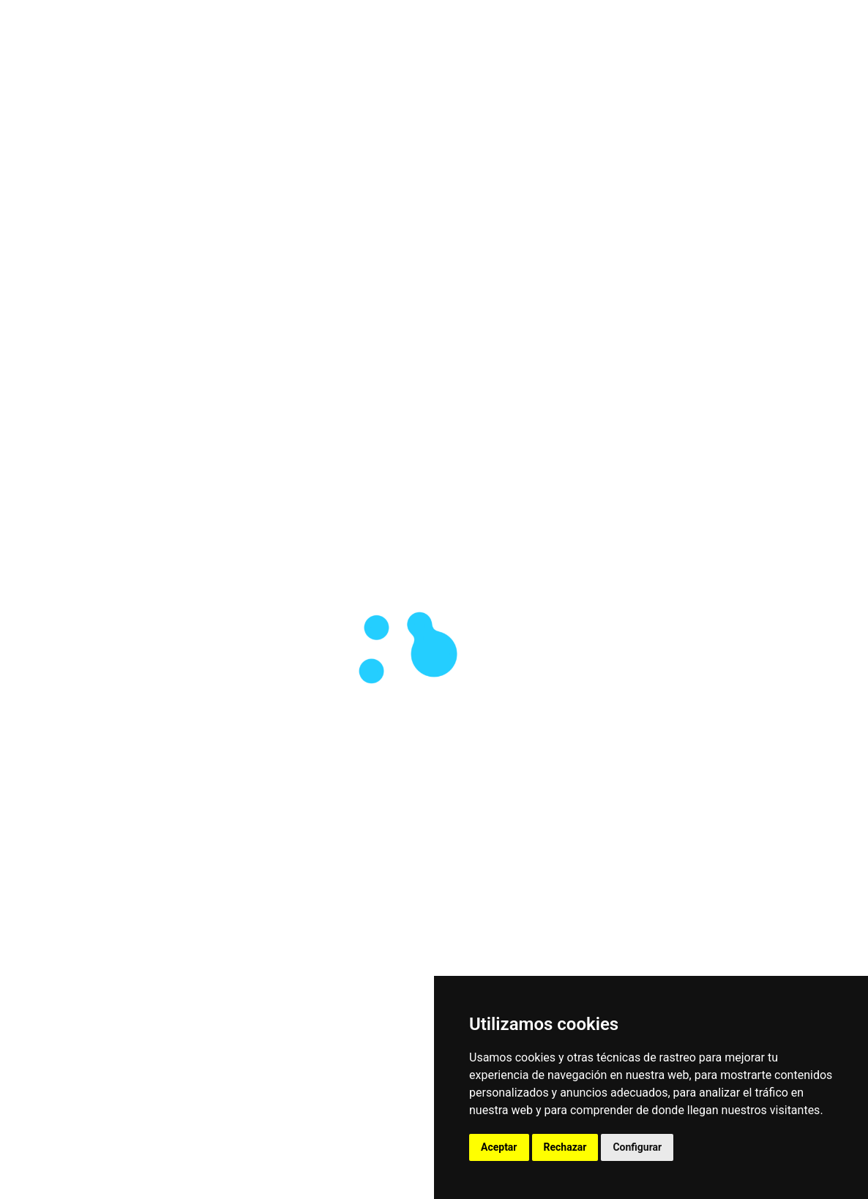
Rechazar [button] (565, 1147)
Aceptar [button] (499, 1147)
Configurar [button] (637, 1147)
